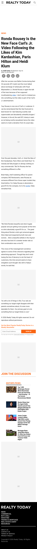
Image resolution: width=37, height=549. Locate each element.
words (28, 186)
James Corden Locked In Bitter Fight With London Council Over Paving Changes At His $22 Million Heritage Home (24, 421)
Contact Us (5, 532)
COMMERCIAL (6, 514)
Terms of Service (8, 534)
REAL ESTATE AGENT (8, 522)
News (3, 33)
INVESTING (5, 518)
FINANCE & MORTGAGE (9, 520)
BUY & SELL (5, 516)
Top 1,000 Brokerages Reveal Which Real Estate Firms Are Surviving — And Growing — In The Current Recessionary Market (24, 392)
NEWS (3, 512)
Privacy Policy (30, 334)
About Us (4, 530)
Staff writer (7, 71)
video (14, 95)
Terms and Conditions (19, 334)
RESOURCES (5, 524)
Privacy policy (7, 536)
